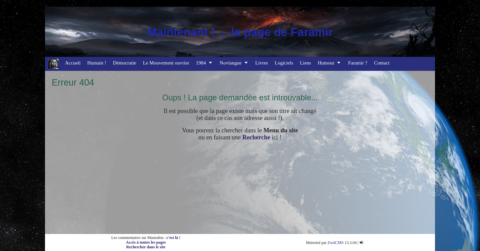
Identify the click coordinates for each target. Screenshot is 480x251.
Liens (305, 63)
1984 (204, 63)
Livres (261, 63)
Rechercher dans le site (146, 247)
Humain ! (96, 63)
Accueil (73, 63)
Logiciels (284, 63)
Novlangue (234, 63)
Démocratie (124, 63)
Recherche (256, 137)
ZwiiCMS (336, 242)
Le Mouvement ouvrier (166, 63)
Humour (329, 63)
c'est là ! (173, 237)
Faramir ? (357, 63)
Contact (382, 63)
